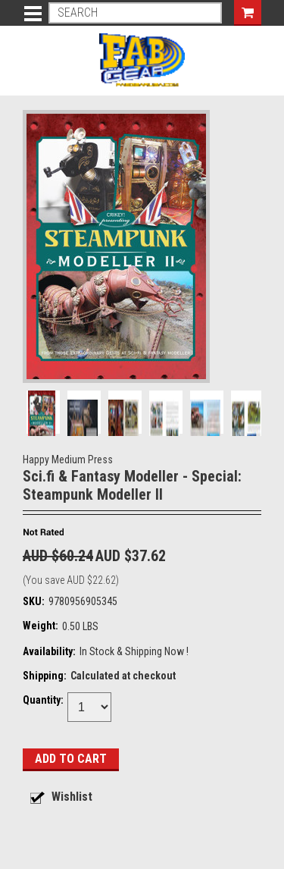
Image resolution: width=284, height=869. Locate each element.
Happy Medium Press (68, 459)
